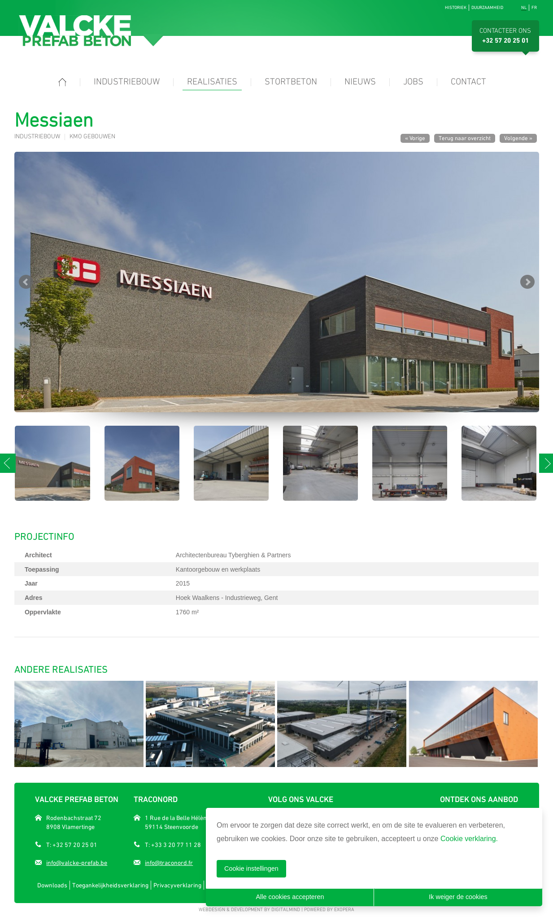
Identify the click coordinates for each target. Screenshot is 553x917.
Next (527, 282)
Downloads (52, 885)
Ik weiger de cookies (458, 896)
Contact (468, 82)
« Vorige (415, 138)
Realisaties (212, 82)
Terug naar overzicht (465, 138)
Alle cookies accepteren (290, 896)
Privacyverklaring (177, 885)
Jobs (413, 82)
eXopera (344, 910)
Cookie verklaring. (469, 838)
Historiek (455, 7)
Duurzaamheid (487, 7)
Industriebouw (127, 82)
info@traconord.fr (169, 862)
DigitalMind (285, 910)
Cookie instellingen (251, 868)
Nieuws (360, 82)
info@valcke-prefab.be (76, 862)
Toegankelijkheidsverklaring (110, 885)
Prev (26, 282)
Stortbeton (291, 82)
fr (534, 7)
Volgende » (518, 138)
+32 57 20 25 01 (505, 41)
